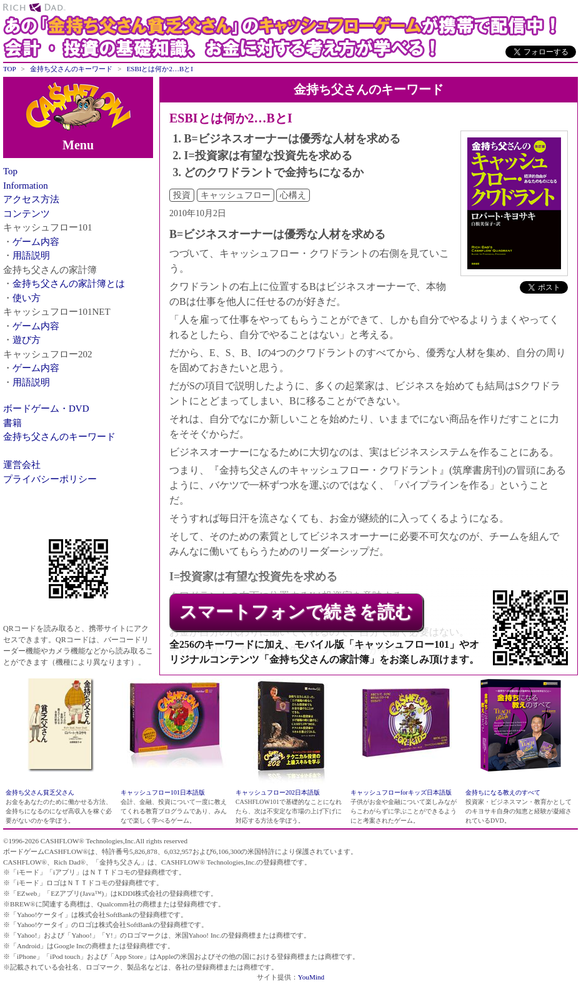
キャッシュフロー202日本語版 (278, 792)
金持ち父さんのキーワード (59, 437)
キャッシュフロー (236, 195)
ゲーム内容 (35, 242)
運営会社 (22, 465)
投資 (182, 195)
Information (25, 186)
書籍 (12, 423)
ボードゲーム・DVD (46, 409)
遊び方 (26, 340)
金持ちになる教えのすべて (502, 792)
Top (10, 171)
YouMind (311, 977)
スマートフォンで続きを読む (296, 612)
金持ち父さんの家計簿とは (68, 284)
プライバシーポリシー (50, 479)
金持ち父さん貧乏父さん (40, 792)
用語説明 (31, 255)
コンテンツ (26, 214)
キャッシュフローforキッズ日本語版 (401, 792)
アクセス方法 (31, 199)
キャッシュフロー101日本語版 (163, 792)
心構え (293, 195)
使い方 (26, 298)
